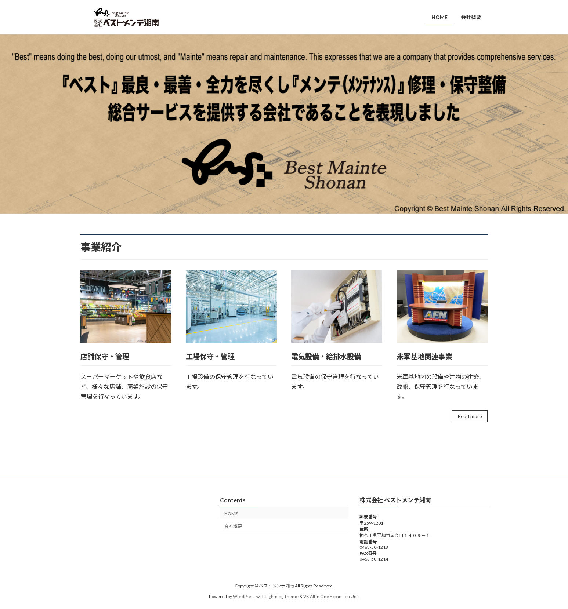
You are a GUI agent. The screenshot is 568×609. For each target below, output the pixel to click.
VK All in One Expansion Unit (331, 596)
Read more (469, 416)
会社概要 (233, 526)
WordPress (244, 596)
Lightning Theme (282, 596)
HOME (231, 513)
